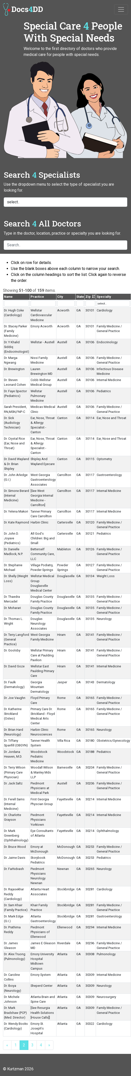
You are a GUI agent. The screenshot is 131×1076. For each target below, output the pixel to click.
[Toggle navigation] (121, 9)
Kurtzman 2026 (20, 1069)
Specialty (104, 297)
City (60, 297)
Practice (37, 297)
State (80, 297)
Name (8, 297)
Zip (88, 297)
